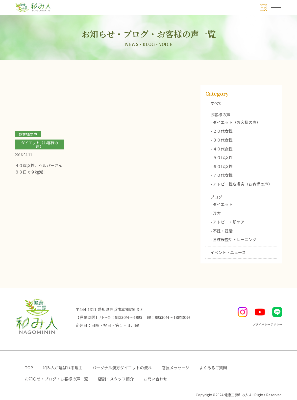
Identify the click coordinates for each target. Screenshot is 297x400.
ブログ (216, 197)
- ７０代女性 (221, 175)
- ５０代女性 (221, 157)
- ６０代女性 (221, 166)
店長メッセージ (175, 368)
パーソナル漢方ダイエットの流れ (122, 368)
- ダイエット (221, 204)
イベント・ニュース (228, 252)
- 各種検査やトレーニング (233, 239)
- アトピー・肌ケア (227, 222)
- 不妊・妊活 (221, 231)
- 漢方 (215, 213)
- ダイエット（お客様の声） (235, 122)
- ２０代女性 (221, 131)
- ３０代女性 (221, 140)
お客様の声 (220, 114)
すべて (216, 103)
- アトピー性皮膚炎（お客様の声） (241, 184)
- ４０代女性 (221, 149)
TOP (29, 368)
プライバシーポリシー (267, 324)
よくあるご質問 (213, 368)
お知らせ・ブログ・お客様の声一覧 (56, 379)
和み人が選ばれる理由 (62, 368)
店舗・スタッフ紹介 (116, 379)
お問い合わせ (155, 379)
